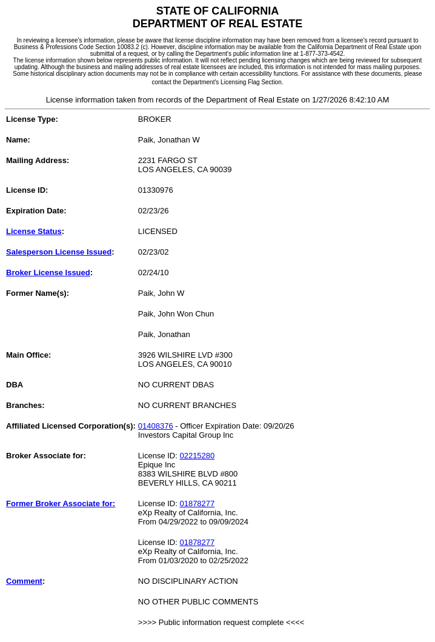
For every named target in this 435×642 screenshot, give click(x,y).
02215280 (196, 455)
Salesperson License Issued (58, 251)
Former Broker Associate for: (60, 503)
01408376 (155, 425)
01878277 (196, 503)
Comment (24, 581)
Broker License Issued (48, 272)
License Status (34, 231)
